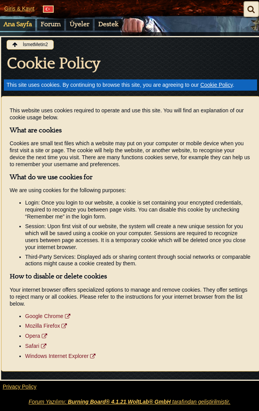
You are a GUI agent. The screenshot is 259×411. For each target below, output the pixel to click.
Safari (32, 346)
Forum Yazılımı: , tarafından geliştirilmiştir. (129, 402)
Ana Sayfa (17, 24)
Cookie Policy (216, 85)
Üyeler (79, 24)
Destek (108, 24)
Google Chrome (44, 316)
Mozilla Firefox (42, 326)
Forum (51, 24)
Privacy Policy (19, 386)
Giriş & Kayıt (19, 8)
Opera (32, 336)
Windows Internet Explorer (57, 356)
